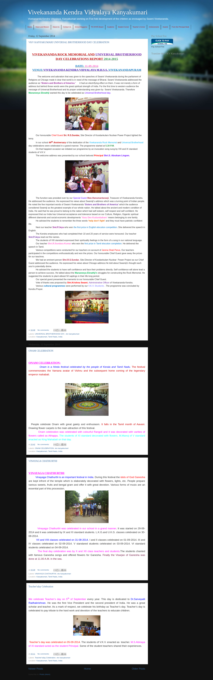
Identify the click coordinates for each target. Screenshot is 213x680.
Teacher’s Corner (139, 27)
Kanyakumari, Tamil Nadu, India (49, 337)
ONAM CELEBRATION (41, 350)
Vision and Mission (42, 27)
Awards (165, 27)
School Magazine (81, 27)
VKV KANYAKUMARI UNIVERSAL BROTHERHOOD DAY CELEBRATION (69, 42)
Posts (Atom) (45, 674)
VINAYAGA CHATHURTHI (43, 461)
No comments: (43, 330)
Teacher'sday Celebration (41, 586)
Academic (110, 27)
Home (29, 27)
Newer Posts (35, 668)
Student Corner (123, 27)
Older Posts (138, 668)
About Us (56, 27)
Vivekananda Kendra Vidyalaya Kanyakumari (88, 12)
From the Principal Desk (180, 27)
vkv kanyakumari (72, 334)
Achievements (154, 27)
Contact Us (67, 27)
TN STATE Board (97, 27)
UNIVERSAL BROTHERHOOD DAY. (50, 334)
